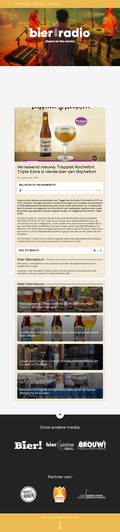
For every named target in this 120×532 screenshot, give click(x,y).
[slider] (59, 190)
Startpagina (22, 4)
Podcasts (39, 4)
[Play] (20, 190)
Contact (53, 4)
